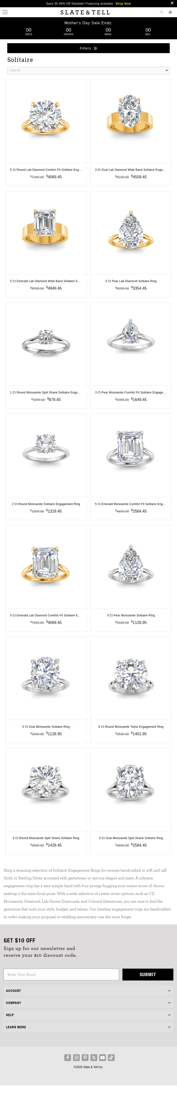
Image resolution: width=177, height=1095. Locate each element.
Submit (148, 984)
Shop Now (123, 3)
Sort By (89, 70)
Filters (88, 48)
